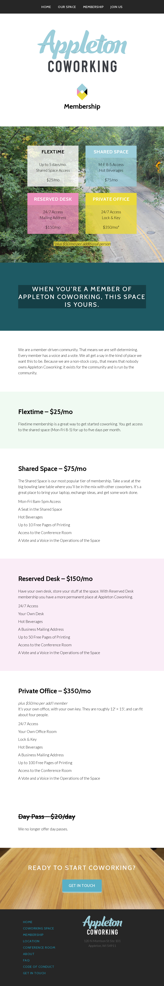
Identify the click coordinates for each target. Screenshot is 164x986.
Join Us (116, 7)
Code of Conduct (38, 967)
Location (31, 941)
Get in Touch (82, 885)
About (28, 954)
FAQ (26, 960)
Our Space (67, 7)
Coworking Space (38, 928)
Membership (93, 7)
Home (46, 7)
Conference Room (39, 947)
